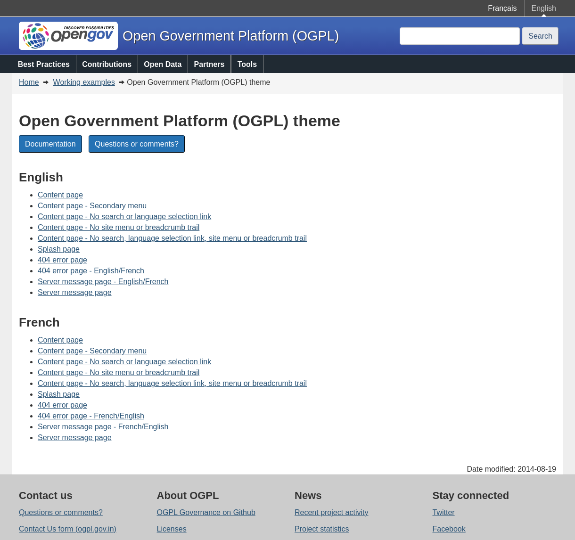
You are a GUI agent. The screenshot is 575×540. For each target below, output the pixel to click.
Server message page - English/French (103, 282)
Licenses (172, 529)
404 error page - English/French (91, 271)
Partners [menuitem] (209, 64)
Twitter (444, 512)
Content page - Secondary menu (92, 206)
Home (29, 82)
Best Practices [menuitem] (44, 64)
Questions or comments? (137, 144)
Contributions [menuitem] (106, 64)
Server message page (75, 292)
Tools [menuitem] (247, 64)
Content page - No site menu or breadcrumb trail (118, 227)
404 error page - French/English (91, 416)
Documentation (50, 144)
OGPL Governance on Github (206, 512)
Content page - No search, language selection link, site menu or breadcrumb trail (172, 238)
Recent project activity (332, 512)
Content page (60, 195)
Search (540, 36)
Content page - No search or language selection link (124, 217)
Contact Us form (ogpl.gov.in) (67, 529)
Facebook (449, 529)
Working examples (84, 82)
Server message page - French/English (103, 427)
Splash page (59, 249)
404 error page (62, 260)
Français (502, 8)
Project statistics (322, 529)
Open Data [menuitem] (162, 64)
